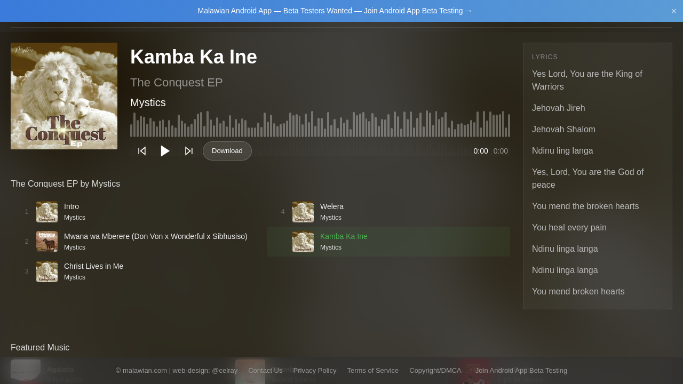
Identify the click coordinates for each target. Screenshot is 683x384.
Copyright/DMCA (435, 370)
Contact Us (265, 370)
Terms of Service (373, 370)
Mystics (148, 102)
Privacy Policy (315, 370)
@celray (224, 370)
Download (227, 151)
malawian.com (145, 370)
